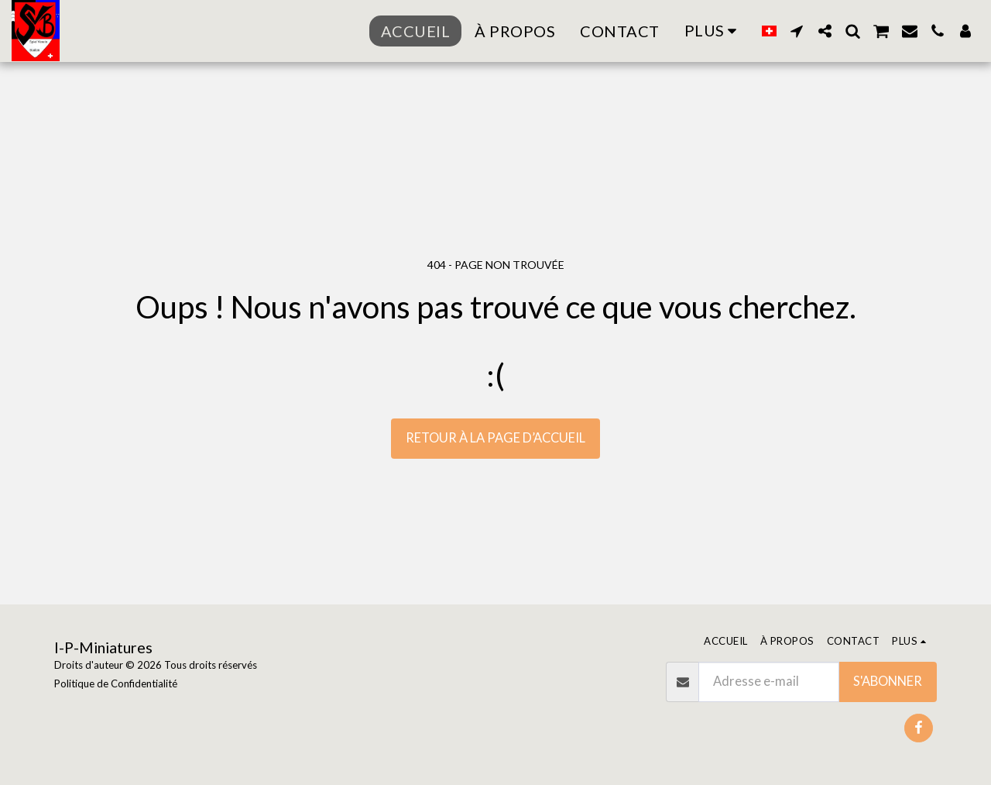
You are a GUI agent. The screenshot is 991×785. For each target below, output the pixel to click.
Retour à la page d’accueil (495, 438)
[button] (797, 31)
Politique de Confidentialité (115, 683)
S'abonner (887, 681)
